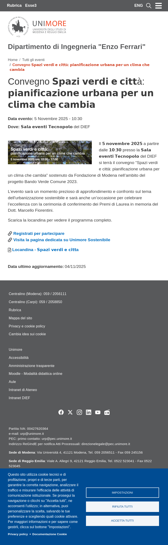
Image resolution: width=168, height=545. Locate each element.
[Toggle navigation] (158, 6)
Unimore (15, 349)
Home (13, 60)
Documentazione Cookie (49, 534)
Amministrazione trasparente (31, 366)
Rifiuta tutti (122, 506)
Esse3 (31, 5)
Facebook (61, 412)
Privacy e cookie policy (27, 326)
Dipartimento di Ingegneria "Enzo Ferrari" (76, 47)
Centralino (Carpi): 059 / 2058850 (35, 302)
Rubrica (14, 5)
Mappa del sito (20, 318)
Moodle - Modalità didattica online (35, 374)
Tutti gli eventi (33, 60)
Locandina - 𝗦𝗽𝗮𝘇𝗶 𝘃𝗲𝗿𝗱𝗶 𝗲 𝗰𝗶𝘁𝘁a (45, 249)
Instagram (79, 412)
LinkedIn (88, 412)
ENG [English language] (138, 5)
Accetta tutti (122, 520)
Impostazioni (122, 492)
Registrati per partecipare (38, 233)
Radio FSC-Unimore (107, 412)
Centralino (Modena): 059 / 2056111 (37, 294)
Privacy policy (18, 534)
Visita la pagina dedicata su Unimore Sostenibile (61, 240)
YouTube (98, 412)
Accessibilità (19, 358)
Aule (12, 382)
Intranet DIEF (19, 398)
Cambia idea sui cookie (27, 334)
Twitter (70, 412)
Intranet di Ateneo (23, 390)
